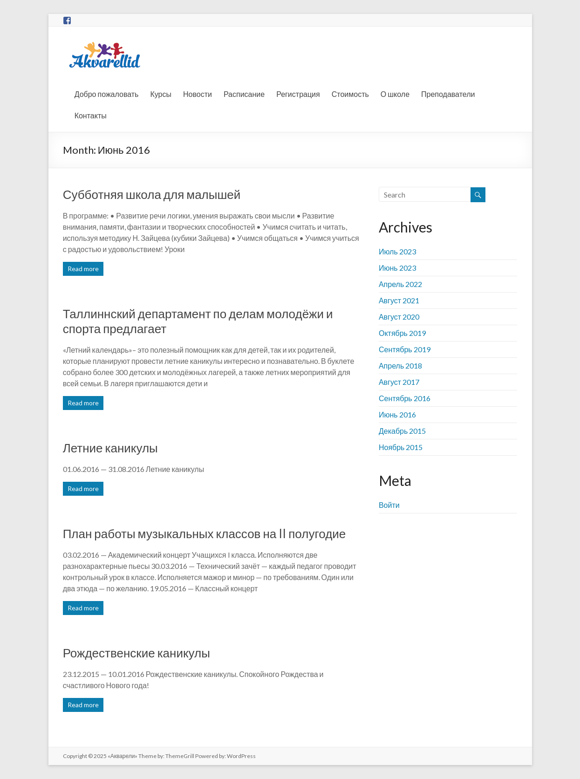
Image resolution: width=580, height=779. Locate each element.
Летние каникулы (110, 447)
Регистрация (298, 93)
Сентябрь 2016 (404, 398)
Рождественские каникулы (136, 652)
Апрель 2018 (400, 365)
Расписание (244, 93)
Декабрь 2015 (402, 430)
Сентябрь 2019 (404, 349)
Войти (389, 504)
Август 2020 (399, 316)
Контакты (91, 115)
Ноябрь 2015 (401, 447)
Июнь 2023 (397, 267)
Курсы (160, 93)
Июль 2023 (397, 251)
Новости (197, 93)
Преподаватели (448, 93)
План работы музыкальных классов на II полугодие (204, 533)
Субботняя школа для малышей (152, 194)
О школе (395, 93)
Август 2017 (399, 381)
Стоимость (350, 93)
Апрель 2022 (400, 284)
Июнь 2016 (397, 414)
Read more (83, 269)
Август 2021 (399, 300)
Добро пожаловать (107, 93)
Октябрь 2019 (402, 332)
